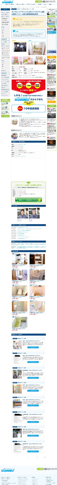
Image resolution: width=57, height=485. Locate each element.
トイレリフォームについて (5, 55)
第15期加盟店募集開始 (21, 233)
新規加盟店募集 (3, 75)
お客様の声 (3, 44)
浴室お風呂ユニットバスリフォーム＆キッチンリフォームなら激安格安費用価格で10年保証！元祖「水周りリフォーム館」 (8, 2)
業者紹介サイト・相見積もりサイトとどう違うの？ (6, 22)
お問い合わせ (3, 87)
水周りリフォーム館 (50, 53)
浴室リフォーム (35, 480)
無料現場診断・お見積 (50, 480)
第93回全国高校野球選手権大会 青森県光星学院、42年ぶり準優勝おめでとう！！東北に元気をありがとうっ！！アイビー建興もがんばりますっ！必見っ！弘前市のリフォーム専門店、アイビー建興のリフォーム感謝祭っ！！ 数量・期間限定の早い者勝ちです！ (28, 247)
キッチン (3, 29)
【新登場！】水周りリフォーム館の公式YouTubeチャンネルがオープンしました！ (30, 228)
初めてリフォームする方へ (5, 46)
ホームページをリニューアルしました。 (23, 236)
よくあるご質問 (3, 83)
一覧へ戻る (28, 457)
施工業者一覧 (3, 70)
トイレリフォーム (35, 481)
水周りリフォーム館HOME (5, 12)
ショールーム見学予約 (4, 91)
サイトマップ (3, 93)
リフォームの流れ (4, 20)
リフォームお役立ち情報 (5, 77)
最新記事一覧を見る (51, 101)
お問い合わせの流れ (4, 85)
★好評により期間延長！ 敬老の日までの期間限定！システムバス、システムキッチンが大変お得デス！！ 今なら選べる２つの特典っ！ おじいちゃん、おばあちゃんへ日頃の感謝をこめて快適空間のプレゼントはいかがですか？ (28, 244)
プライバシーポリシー (4, 95)
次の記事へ (42, 457)
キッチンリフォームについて (6, 50)
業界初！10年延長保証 (5, 24)
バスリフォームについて (22, 481)
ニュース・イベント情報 (5, 81)
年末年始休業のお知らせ (21, 235)
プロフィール (19, 221)
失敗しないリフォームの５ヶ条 (6, 48)
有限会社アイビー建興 (21, 144)
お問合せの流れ (48, 477)
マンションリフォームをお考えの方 (6, 58)
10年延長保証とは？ (29, 113)
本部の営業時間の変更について (22, 238)
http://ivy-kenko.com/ (21, 156)
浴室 (2, 64)
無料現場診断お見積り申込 (5, 89)
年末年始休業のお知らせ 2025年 (23, 227)
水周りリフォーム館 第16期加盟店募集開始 (24, 230)
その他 (3, 36)
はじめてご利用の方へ (4, 14)
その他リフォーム (35, 484)
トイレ (3, 34)
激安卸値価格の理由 (4, 18)
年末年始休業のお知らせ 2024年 (23, 232)
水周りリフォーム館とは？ (5, 16)
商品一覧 (2, 60)
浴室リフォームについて (5, 52)
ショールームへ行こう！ (5, 79)
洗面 (2, 32)
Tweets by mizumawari (51, 34)
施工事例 (2, 27)
